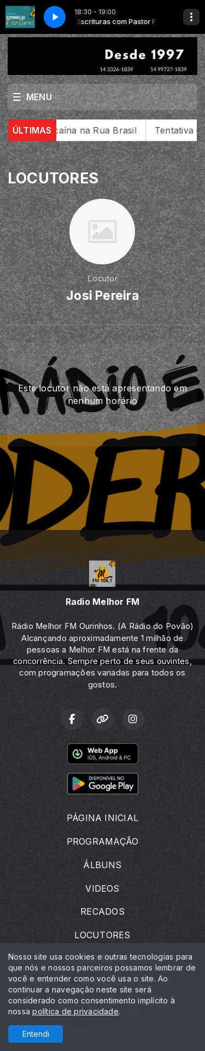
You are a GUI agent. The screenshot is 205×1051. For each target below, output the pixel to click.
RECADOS (102, 911)
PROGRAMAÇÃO (103, 841)
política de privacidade (75, 1011)
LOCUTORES (102, 934)
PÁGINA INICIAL (102, 817)
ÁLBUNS (102, 864)
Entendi (35, 1033)
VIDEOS (102, 888)
